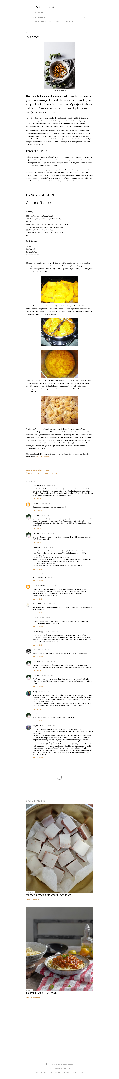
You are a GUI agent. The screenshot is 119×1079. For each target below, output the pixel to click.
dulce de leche (39, 586)
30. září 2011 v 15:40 (48, 662)
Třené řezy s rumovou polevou (49, 895)
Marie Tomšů (38, 604)
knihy (58, 22)
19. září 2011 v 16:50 (44, 574)
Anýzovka (37, 726)
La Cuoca (44, 7)
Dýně (32, 473)
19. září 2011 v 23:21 (43, 618)
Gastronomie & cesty (43, 22)
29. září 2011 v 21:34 (44, 650)
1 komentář (35, 900)
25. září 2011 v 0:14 (54, 632)
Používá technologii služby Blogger (59, 1064)
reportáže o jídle (71, 22)
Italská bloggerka (40, 632)
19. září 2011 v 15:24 (47, 547)
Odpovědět (38, 499)
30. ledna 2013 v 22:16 (49, 726)
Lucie (35, 574)
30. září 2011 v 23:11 (47, 714)
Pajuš (35, 650)
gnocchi (37, 473)
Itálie (42, 473)
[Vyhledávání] (91, 6)
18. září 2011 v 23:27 (48, 485)
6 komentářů (35, 997)
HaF (34, 618)
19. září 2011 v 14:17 (47, 515)
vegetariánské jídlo (51, 473)
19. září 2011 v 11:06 (46, 503)
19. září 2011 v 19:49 (52, 586)
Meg (35, 692)
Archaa (36, 503)
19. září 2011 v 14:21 (47, 533)
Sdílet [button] (28, 470)
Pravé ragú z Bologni (42, 993)
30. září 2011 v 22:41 (44, 692)
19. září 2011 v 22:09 (50, 604)
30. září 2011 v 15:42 (48, 676)
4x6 (69, 1068)
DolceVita (37, 485)
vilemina (36, 547)
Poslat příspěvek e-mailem (40, 470)
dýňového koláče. (42, 457)
